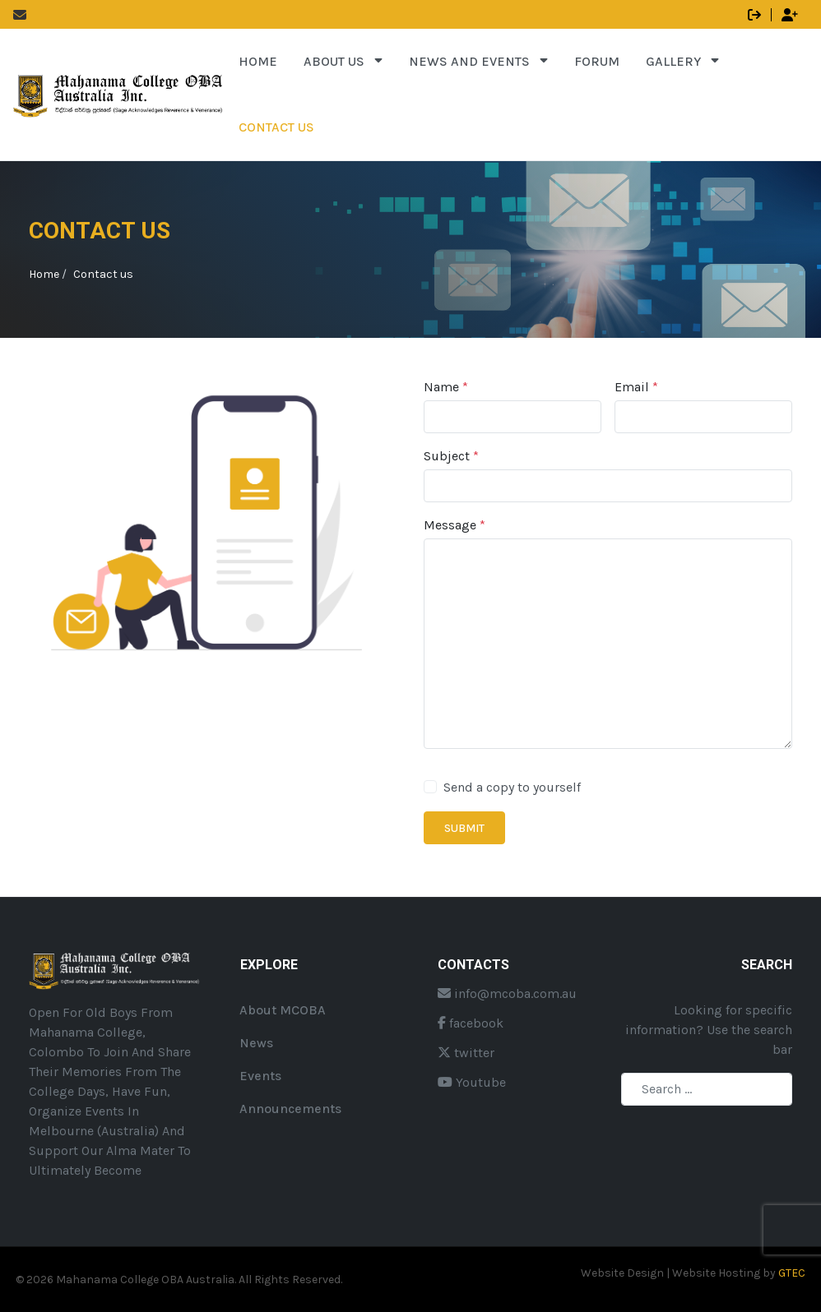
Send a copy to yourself (512, 787)
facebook (470, 1023)
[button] (343, 62)
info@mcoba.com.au (507, 993)
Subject (451, 456)
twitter (466, 1052)
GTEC (791, 1273)
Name (446, 387)
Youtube (472, 1082)
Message (454, 525)
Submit (464, 828)
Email (636, 387)
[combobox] (706, 1089)
